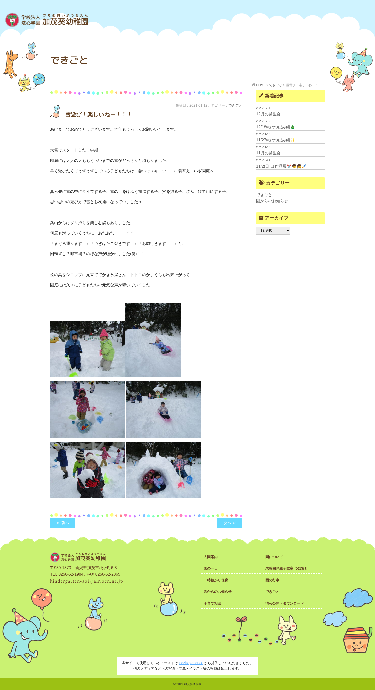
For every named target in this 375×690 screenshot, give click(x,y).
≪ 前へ (62, 523)
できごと (235, 105)
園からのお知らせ (272, 201)
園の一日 (211, 568)
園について (274, 557)
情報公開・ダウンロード (284, 603)
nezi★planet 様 (191, 663)
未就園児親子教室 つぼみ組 (286, 568)
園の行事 (272, 580)
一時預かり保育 (216, 580)
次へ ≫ (229, 523)
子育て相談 (212, 603)
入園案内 (211, 557)
